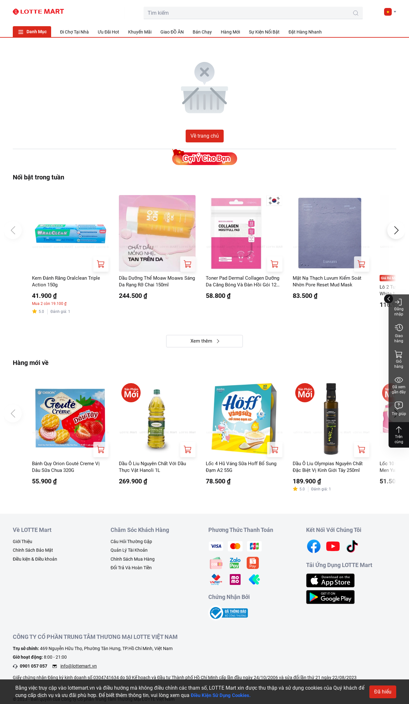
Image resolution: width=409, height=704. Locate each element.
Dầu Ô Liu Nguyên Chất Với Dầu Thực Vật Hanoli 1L (155, 468)
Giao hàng (398, 333)
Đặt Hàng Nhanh (305, 31)
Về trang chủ (204, 136)
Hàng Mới (230, 31)
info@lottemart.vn (78, 668)
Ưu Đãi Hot (108, 31)
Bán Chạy (202, 31)
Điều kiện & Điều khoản (35, 561)
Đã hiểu (382, 692)
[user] (360, 11)
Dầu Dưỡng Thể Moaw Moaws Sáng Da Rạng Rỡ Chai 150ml (153, 281)
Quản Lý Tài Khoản (129, 553)
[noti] (374, 11)
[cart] (346, 11)
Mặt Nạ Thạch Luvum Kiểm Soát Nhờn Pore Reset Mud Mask (330, 281)
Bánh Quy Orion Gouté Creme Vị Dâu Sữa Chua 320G (68, 468)
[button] (390, 12)
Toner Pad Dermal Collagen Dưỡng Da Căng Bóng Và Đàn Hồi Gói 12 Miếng (244, 282)
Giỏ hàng (398, 359)
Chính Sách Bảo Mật (33, 553)
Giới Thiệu (22, 544)
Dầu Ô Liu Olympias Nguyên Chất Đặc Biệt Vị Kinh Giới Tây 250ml (330, 468)
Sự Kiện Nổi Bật (264, 31)
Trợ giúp (399, 408)
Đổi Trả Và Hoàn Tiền (131, 570)
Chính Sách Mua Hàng (133, 561)
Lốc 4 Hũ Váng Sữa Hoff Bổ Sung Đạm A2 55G (244, 468)
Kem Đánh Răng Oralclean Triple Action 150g (68, 281)
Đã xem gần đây (399, 384)
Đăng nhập (399, 307)
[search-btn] (314, 13)
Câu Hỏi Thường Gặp (131, 544)
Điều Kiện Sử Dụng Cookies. (223, 695)
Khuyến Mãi (139, 31)
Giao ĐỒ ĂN (172, 31)
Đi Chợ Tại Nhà (74, 31)
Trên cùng (398, 434)
